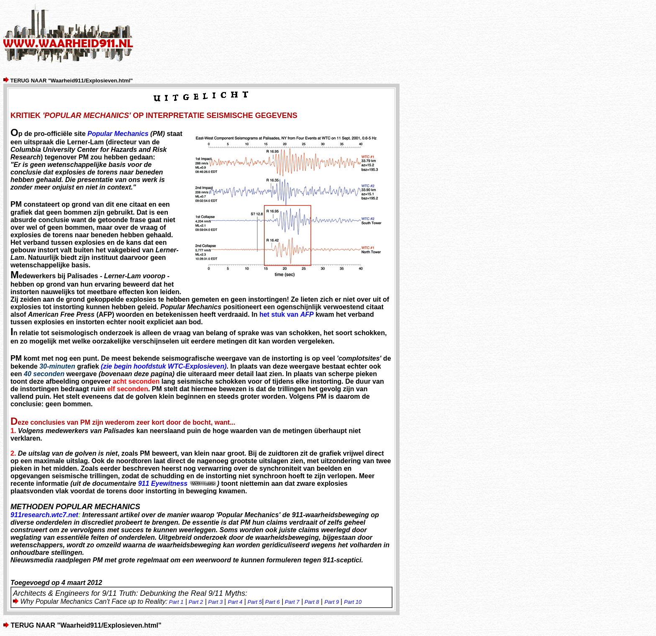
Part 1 (175, 602)
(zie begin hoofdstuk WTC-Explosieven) (163, 366)
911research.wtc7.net (44, 514)
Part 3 (215, 602)
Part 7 (291, 602)
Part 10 (352, 602)
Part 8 (312, 602)
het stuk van (286, 314)
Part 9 (332, 602)
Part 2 (195, 602)
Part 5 (254, 602)
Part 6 (272, 602)
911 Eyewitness (177, 483)
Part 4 (235, 602)
